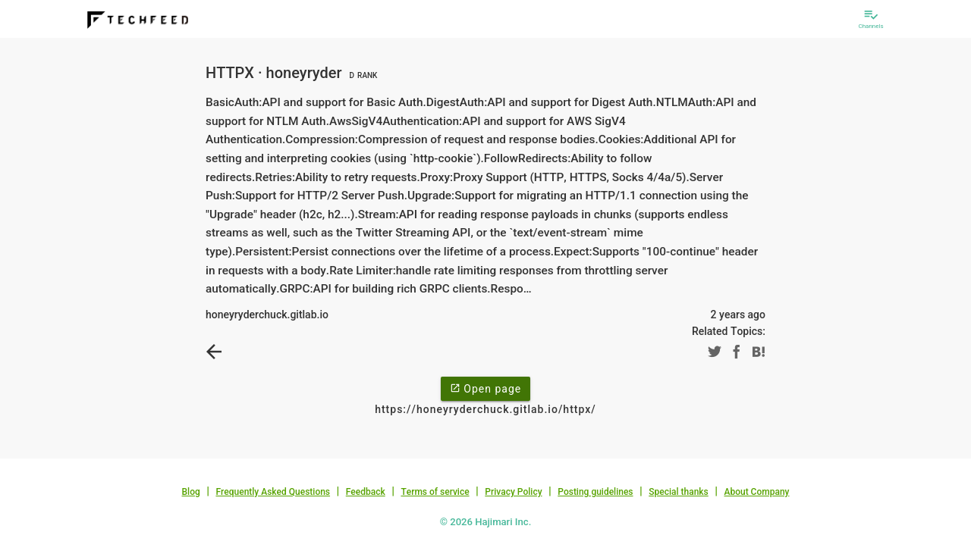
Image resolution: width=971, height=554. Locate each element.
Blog (191, 492)
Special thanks (679, 492)
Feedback (365, 492)
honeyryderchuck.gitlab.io (267, 314)
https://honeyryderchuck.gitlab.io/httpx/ (485, 409)
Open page (485, 388)
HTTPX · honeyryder (293, 73)
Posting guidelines (595, 492)
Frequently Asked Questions (272, 492)
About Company (756, 492)
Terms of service (435, 492)
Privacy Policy (513, 492)
